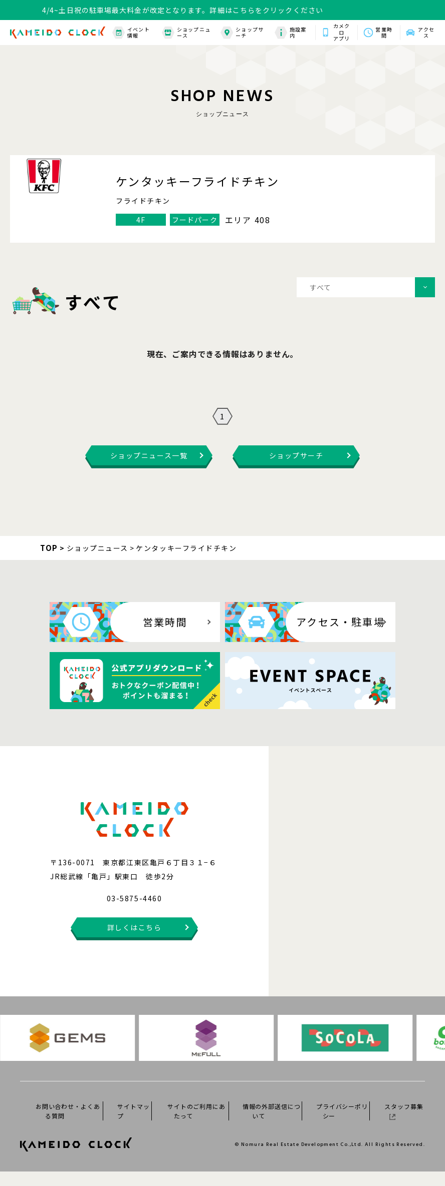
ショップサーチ (242, 33)
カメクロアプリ (341, 32)
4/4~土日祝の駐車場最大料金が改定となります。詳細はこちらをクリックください (182, 10)
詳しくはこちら (134, 942)
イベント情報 (131, 33)
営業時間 (383, 33)
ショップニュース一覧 (148, 470)
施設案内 (291, 33)
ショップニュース (186, 33)
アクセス (426, 33)
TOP (49, 562)
